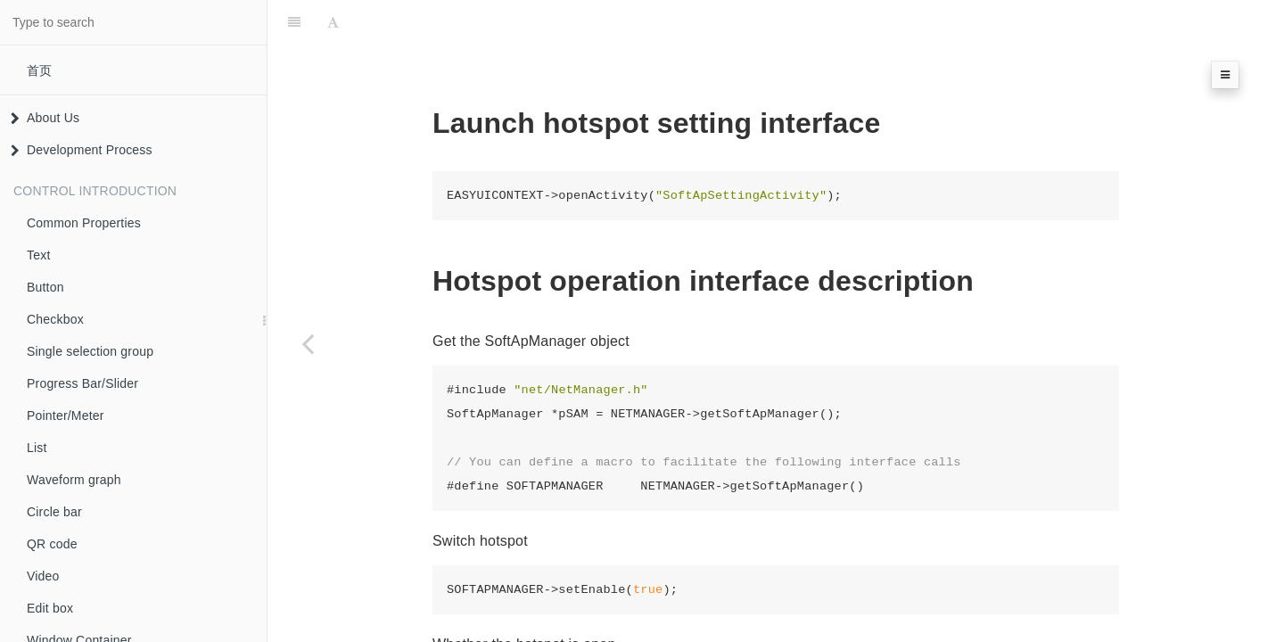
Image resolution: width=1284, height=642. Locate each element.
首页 (39, 70)
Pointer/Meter (65, 415)
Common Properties (84, 223)
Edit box (50, 608)
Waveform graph (74, 480)
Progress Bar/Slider (82, 383)
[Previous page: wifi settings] (308, 343)
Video (43, 576)
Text (38, 255)
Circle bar (54, 512)
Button (45, 287)
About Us (45, 118)
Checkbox (55, 319)
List (37, 447)
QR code (52, 544)
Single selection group (90, 351)
